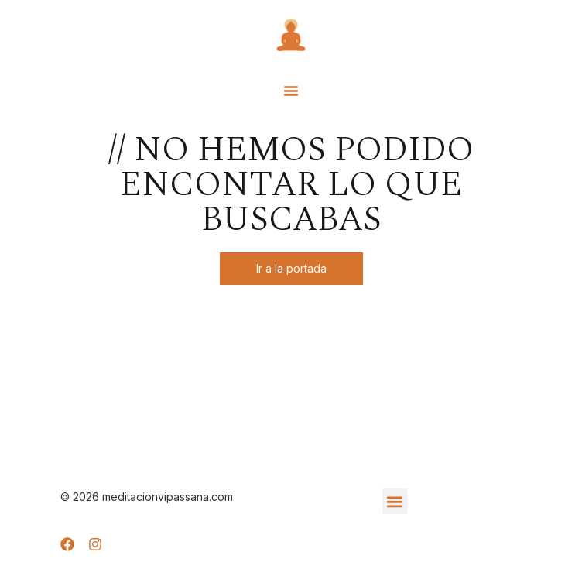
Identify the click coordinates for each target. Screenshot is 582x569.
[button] (291, 90)
